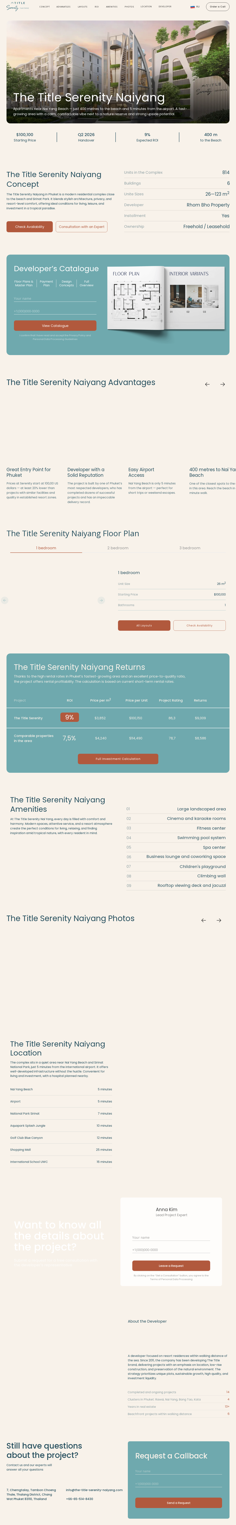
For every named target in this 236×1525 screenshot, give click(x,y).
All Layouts (144, 625)
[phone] (55, 311)
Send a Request (178, 1503)
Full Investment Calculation (118, 759)
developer (165, 6)
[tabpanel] (118, 600)
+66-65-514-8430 (79, 1499)
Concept (44, 6)
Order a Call (218, 6)
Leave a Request (171, 1266)
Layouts (83, 6)
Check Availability (29, 226)
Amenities (112, 6)
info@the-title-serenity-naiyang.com (94, 1490)
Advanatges (63, 6)
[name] (55, 298)
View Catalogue (55, 325)
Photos (129, 6)
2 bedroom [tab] (117, 548)
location (146, 6)
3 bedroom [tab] (190, 548)
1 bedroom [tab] (46, 548)
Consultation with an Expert (81, 226)
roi (97, 6)
